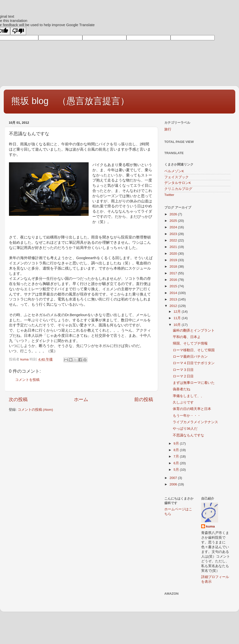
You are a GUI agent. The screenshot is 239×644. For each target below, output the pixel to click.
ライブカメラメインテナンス (195, 422)
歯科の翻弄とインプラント (194, 330)
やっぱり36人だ (185, 428)
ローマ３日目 (183, 370)
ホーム (81, 399)
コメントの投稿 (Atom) (35, 409)
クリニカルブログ (178, 189)
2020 (174, 253)
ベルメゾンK (174, 171)
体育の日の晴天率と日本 (192, 409)
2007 (174, 478)
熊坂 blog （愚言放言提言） (70, 101)
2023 (174, 234)
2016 (174, 280)
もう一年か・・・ (187, 415)
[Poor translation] (18, 31)
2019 (174, 260)
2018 (174, 266)
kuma (210, 526)
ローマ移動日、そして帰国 (194, 350)
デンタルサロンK (177, 183)
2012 (174, 306)
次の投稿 (18, 399)
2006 (174, 484)
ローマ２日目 (183, 376)
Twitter (169, 195)
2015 (174, 286)
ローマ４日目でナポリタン (194, 363)
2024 (174, 227)
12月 (178, 311)
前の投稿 (143, 399)
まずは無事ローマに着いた (194, 383)
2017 (174, 273)
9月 (177, 443)
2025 (174, 221)
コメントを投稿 (27, 380)
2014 (174, 293)
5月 (177, 469)
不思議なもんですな (188, 435)
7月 (177, 456)
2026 (174, 214)
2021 (174, 247)
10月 (178, 325)
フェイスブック (176, 177)
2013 (174, 299)
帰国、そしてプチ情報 (190, 343)
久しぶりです (183, 402)
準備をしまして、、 (188, 396)
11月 (178, 318)
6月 (177, 463)
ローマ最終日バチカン (190, 356)
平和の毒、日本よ (187, 337)
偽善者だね (181, 389)
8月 (177, 450)
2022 (174, 240)
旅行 (167, 129)
